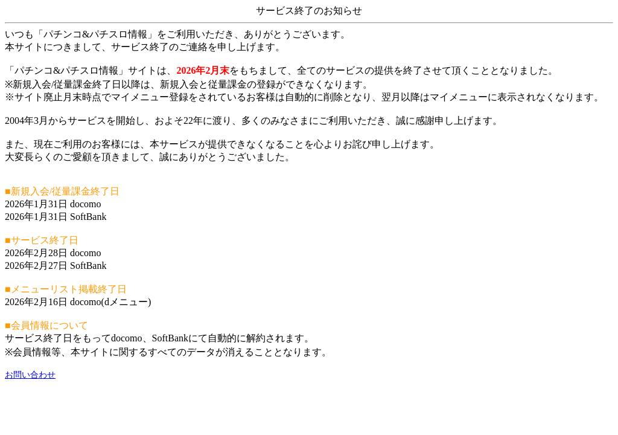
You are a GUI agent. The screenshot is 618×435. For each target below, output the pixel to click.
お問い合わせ (30, 374)
